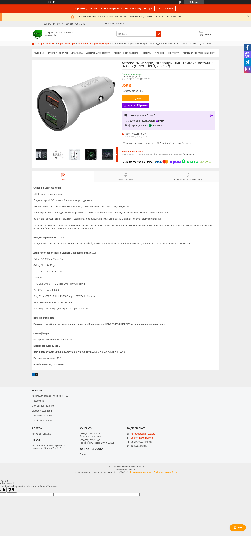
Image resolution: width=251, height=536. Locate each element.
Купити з (138, 105)
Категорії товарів (57, 53)
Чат (237, 527)
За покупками (165, 8)
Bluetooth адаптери (42, 410)
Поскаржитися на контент (140, 472)
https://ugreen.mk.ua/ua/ (143, 433)
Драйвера (77, 53)
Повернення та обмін (126, 53)
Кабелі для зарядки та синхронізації (50, 396)
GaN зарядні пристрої (43, 405)
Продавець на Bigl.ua (125, 469)
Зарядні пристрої (66, 43)
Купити (137, 98)
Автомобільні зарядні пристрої (93, 43)
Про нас (159, 53)
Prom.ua (140, 466)
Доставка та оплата (98, 53)
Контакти (173, 53)
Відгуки (147, 53)
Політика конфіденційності (199, 53)
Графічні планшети (42, 420)
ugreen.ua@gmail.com (142, 438)
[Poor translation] (12, 490)
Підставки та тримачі (42, 415)
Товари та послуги (45, 43)
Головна (39, 53)
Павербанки (38, 401)
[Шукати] (158, 34)
